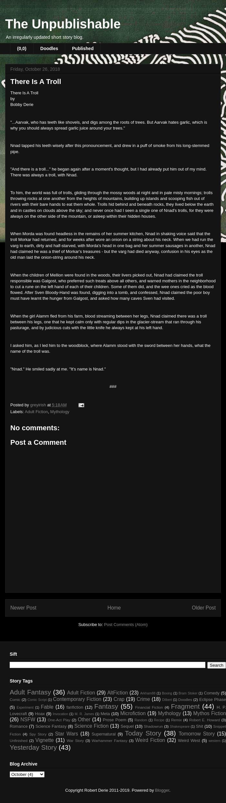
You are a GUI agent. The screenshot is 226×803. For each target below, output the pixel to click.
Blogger (162, 790)
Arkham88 (147, 693)
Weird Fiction (150, 740)
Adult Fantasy (30, 692)
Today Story (143, 733)
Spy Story (37, 734)
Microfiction (133, 713)
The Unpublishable (63, 24)
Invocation (60, 714)
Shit (199, 726)
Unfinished (18, 740)
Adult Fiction (36, 411)
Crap (119, 699)
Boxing (167, 693)
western (214, 741)
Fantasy (106, 706)
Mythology (59, 411)
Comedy (211, 693)
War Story (75, 740)
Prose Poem (115, 719)
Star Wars (66, 733)
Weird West (189, 740)
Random (141, 720)
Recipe (159, 720)
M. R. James (84, 714)
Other (84, 719)
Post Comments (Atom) (126, 624)
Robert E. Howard (204, 720)
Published (83, 48)
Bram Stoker (188, 693)
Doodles (49, 48)
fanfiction (75, 707)
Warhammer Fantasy (109, 740)
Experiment (25, 707)
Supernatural (104, 734)
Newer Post (23, 607)
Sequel (127, 726)
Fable (47, 707)
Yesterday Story (33, 747)
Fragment (185, 706)
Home (114, 607)
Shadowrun (153, 726)
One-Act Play (59, 720)
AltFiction (117, 692)
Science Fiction (91, 726)
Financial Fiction (149, 707)
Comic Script (37, 700)
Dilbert (167, 700)
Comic (15, 699)
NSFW (27, 719)
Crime (143, 699)
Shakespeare (180, 726)
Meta (105, 713)
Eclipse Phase (212, 699)
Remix (176, 720)
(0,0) (21, 48)
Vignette (45, 740)
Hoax (40, 713)
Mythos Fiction (209, 713)
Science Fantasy (51, 726)
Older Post (204, 607)
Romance (19, 726)
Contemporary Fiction (77, 699)
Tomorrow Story (197, 733)
